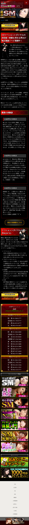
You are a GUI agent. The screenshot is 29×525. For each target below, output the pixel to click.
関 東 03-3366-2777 (14, 318)
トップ (2, 20)
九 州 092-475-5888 (14, 353)
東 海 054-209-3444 (14, 341)
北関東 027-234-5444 (14, 339)
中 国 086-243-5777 (14, 349)
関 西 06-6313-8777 (14, 323)
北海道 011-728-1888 (14, 334)
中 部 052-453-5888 (14, 344)
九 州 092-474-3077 (14, 325)
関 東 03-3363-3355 (14, 360)
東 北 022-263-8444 (14, 337)
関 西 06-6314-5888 (14, 346)
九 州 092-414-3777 (14, 370)
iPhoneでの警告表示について (14, 311)
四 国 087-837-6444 (14, 351)
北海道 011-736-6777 (14, 321)
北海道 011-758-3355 (14, 362)
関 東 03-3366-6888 (14, 332)
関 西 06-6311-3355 (14, 367)
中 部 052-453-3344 (14, 365)
